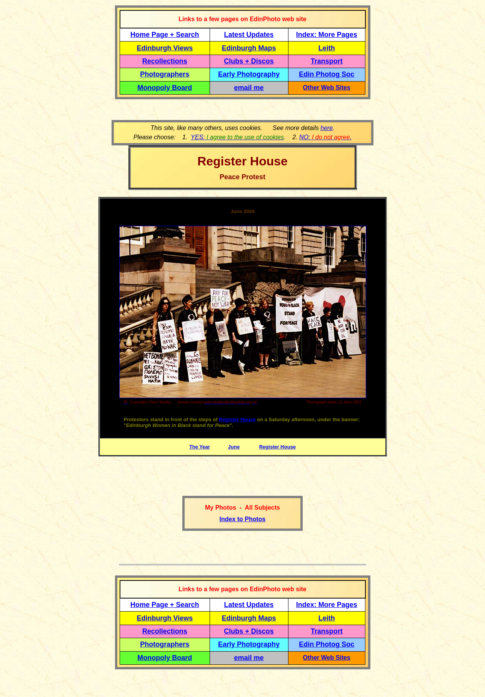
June (234, 447)
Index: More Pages (326, 34)
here (326, 128)
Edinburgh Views (165, 48)
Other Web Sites (326, 87)
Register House (237, 419)
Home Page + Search (164, 34)
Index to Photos (243, 519)
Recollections (164, 61)
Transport (327, 61)
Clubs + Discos (249, 61)
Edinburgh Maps (249, 48)
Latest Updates (249, 34)
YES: (237, 137)
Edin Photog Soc (326, 74)
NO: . (325, 137)
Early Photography (249, 74)
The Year (199, 447)
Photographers (164, 74)
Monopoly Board (164, 88)
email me (249, 88)
